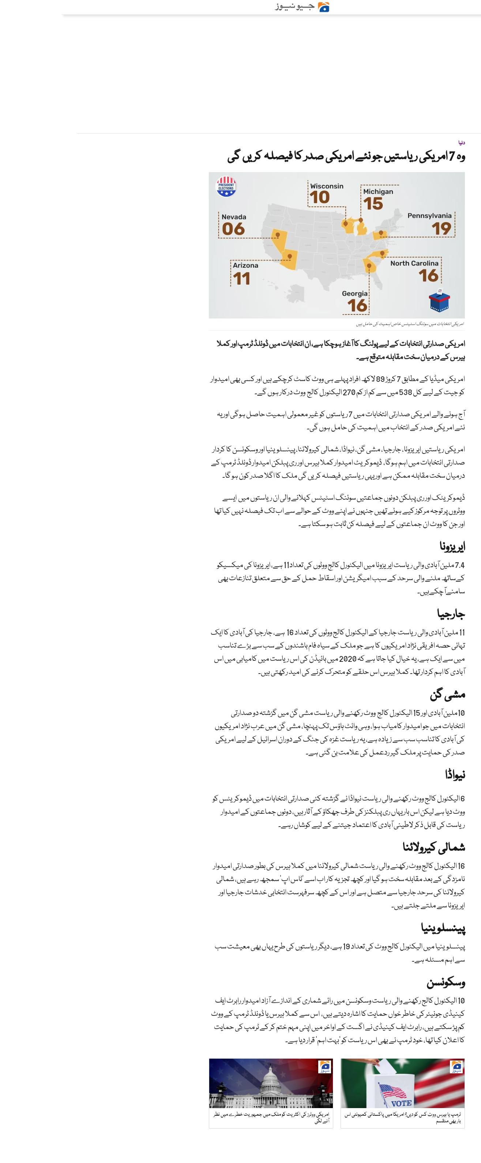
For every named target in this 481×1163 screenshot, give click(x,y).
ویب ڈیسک (438, 176)
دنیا (400, 143)
